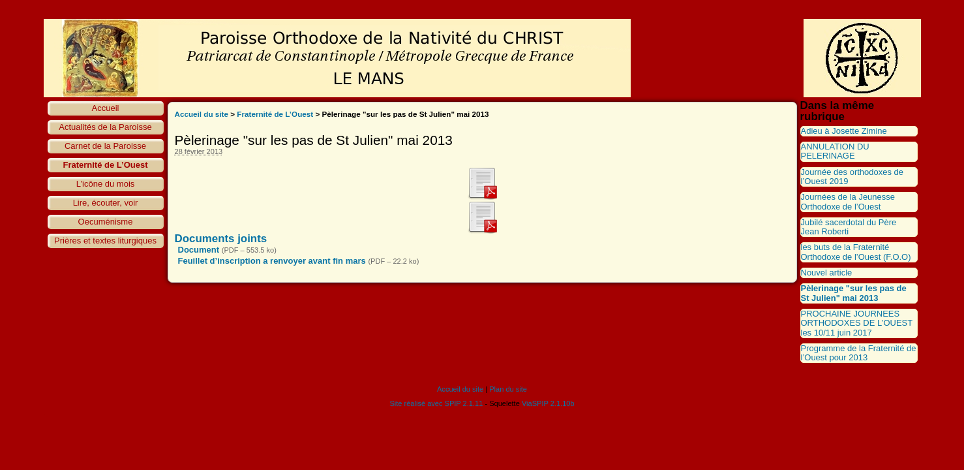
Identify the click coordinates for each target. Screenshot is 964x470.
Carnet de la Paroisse (105, 146)
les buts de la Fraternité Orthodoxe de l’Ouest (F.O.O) (856, 251)
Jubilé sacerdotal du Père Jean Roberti (849, 226)
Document (199, 250)
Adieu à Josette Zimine (844, 131)
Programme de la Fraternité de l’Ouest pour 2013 (858, 352)
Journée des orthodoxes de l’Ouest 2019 (852, 176)
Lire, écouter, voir (105, 203)
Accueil (105, 108)
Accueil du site (202, 114)
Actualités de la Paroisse (105, 127)
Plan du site (508, 389)
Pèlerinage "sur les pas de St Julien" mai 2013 (854, 292)
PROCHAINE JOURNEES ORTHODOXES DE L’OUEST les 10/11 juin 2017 (857, 323)
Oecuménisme (105, 222)
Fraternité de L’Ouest (105, 165)
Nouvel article (826, 272)
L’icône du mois (105, 184)
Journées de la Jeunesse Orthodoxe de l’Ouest (848, 201)
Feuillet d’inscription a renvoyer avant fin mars (272, 261)
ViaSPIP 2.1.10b (548, 403)
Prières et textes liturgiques (105, 240)
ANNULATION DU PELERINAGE (835, 151)
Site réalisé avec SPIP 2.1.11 (436, 403)
